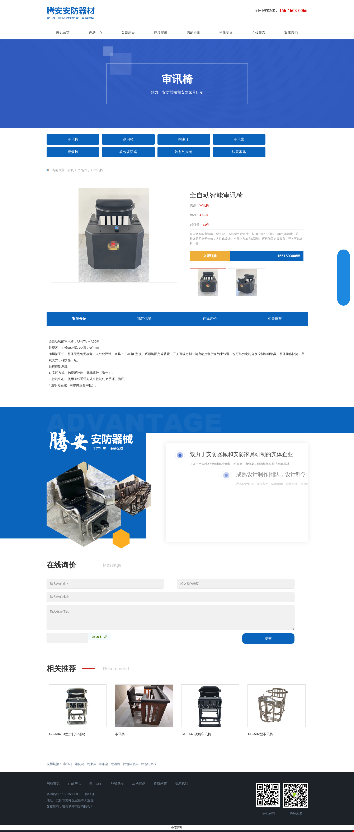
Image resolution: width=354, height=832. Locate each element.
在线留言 (258, 33)
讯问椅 (123, 139)
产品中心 (95, 33)
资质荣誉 (226, 33)
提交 (268, 641)
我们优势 (144, 320)
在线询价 (209, 320)
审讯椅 (71, 139)
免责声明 (177, 829)
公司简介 (128, 33)
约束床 (175, 139)
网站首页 (63, 33)
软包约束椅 (123, 152)
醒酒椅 (280, 139)
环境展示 (160, 33)
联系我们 (291, 33)
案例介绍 (79, 320)
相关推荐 (274, 320)
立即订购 (210, 256)
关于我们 (96, 785)
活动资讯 (193, 33)
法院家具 (176, 152)
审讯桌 (228, 139)
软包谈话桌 (71, 152)
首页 (71, 170)
